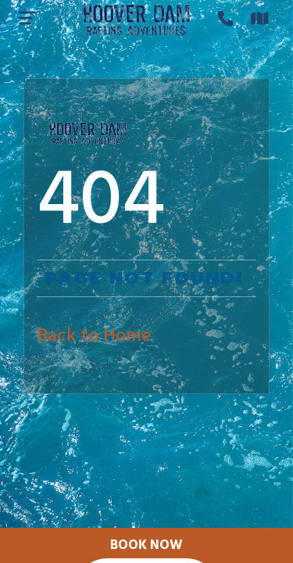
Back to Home (94, 336)
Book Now (146, 545)
